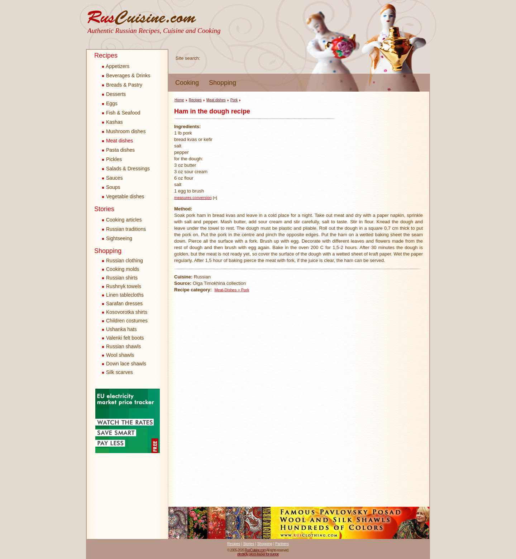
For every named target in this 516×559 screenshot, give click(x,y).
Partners (282, 544)
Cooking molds (122, 269)
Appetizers (115, 66)
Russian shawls (123, 346)
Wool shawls (120, 355)
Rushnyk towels (123, 286)
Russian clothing (124, 260)
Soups (111, 187)
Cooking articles (122, 220)
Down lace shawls (126, 363)
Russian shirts (122, 278)
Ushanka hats (121, 329)
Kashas (112, 122)
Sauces (112, 178)
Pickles (112, 159)
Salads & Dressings (126, 168)
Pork (234, 100)
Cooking (187, 82)
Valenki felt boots (125, 338)
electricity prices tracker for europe (258, 554)
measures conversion (193, 197)
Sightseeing (117, 238)
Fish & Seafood (121, 113)
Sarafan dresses (124, 303)
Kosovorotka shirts (126, 312)
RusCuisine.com (255, 550)
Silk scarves (119, 372)
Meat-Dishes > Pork (231, 290)
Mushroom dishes (123, 131)
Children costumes (127, 321)
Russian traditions (124, 229)
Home (179, 100)
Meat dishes (117, 141)
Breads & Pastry (122, 85)
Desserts (114, 94)
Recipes (106, 55)
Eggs (110, 103)
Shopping (222, 82)
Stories (104, 209)
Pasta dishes (118, 150)
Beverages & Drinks (126, 75)
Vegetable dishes (123, 196)
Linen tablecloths (125, 295)
